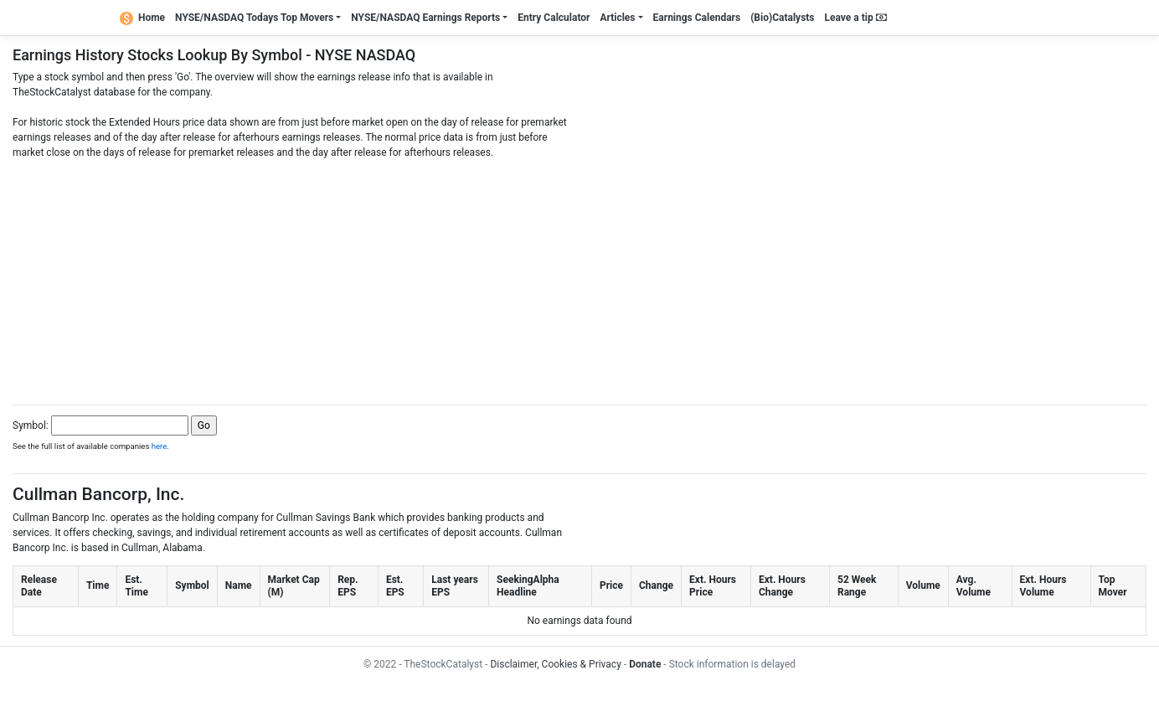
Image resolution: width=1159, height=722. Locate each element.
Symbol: (31, 425)
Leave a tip (856, 17)
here (159, 446)
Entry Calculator (554, 17)
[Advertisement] (579, 277)
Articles (617, 17)
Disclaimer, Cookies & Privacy (555, 664)
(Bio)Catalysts (782, 17)
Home (142, 17)
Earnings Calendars (697, 17)
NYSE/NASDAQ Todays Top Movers (254, 17)
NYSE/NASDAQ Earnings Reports (425, 17)
